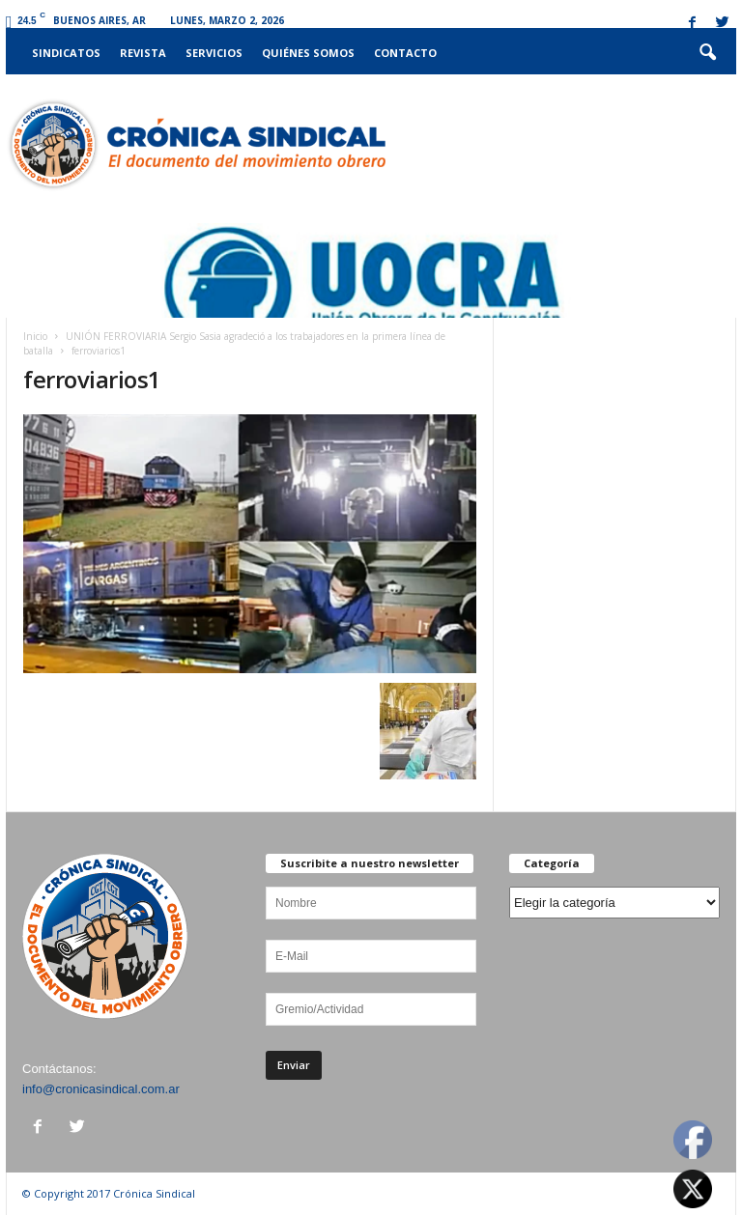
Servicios (214, 52)
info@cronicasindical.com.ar (101, 1089)
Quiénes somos (308, 52)
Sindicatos (66, 52)
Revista (143, 52)
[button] (707, 53)
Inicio (35, 336)
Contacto (405, 52)
